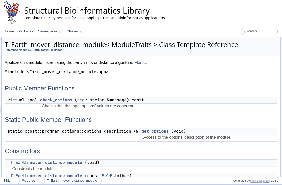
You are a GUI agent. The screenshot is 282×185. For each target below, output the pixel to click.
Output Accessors (237, 79)
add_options (237, 102)
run (231, 108)
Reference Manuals (81, 57)
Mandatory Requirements (242, 96)
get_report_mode (240, 176)
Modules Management (240, 147)
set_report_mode (240, 164)
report (233, 142)
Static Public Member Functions (246, 51)
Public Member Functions (242, 40)
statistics (235, 119)
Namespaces (49, 31)
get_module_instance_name (248, 159)
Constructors (233, 62)
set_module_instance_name (248, 153)
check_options (121, 107)
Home (9, 31)
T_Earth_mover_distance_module (252, 68)
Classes (75, 31)
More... (205, 70)
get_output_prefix (241, 136)
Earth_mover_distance (111, 57)
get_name (235, 125)
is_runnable (237, 113)
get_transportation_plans (246, 85)
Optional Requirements (240, 130)
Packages (26, 31)
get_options (237, 57)
